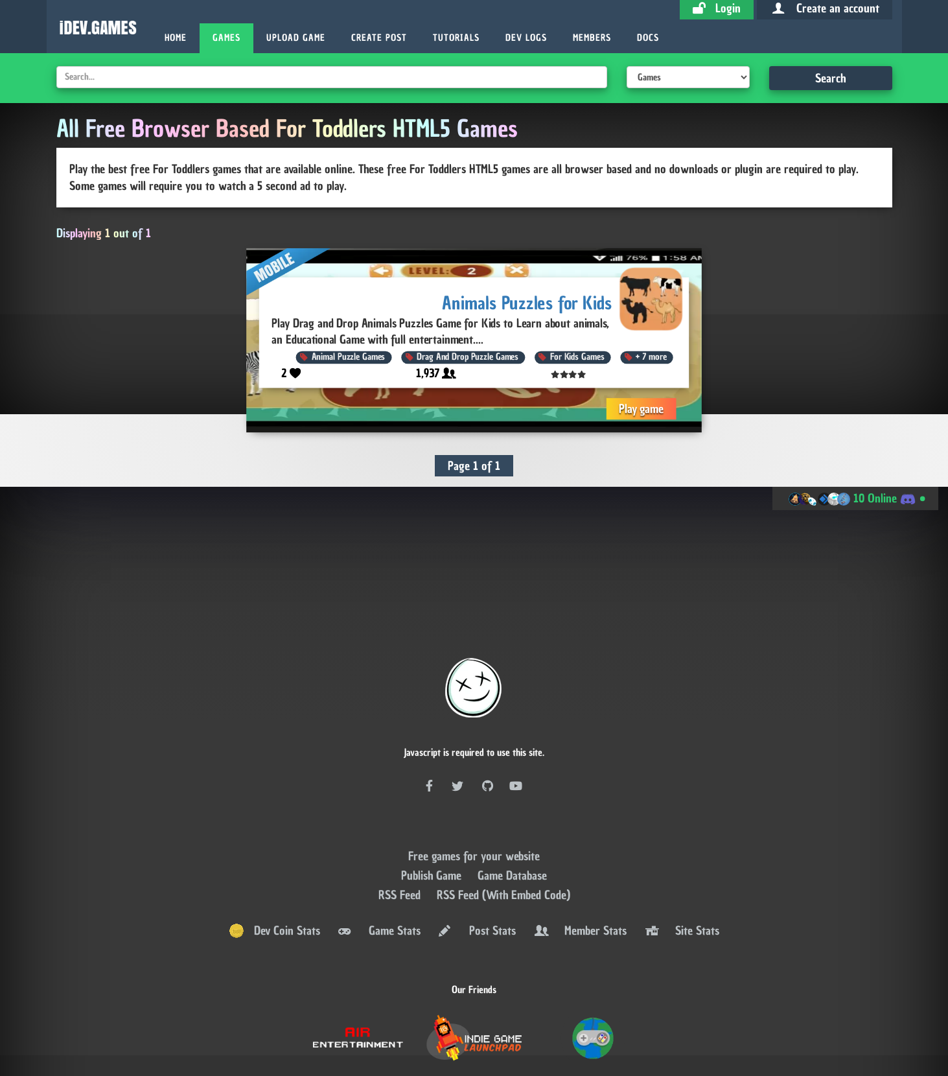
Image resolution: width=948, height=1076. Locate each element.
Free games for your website (474, 812)
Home (176, 38)
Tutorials (456, 38)
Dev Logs (526, 38)
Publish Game (433, 831)
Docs (648, 38)
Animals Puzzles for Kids (528, 302)
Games (226, 38)
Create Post (379, 38)
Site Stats (681, 887)
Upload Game (295, 38)
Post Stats (476, 887)
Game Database (512, 831)
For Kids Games (577, 357)
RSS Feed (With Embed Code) (503, 851)
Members (592, 38)
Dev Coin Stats (274, 887)
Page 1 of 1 (474, 466)
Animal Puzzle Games (349, 357)
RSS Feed (401, 851)
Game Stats (378, 887)
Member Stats (579, 887)
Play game (641, 408)
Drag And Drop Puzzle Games (468, 357)
